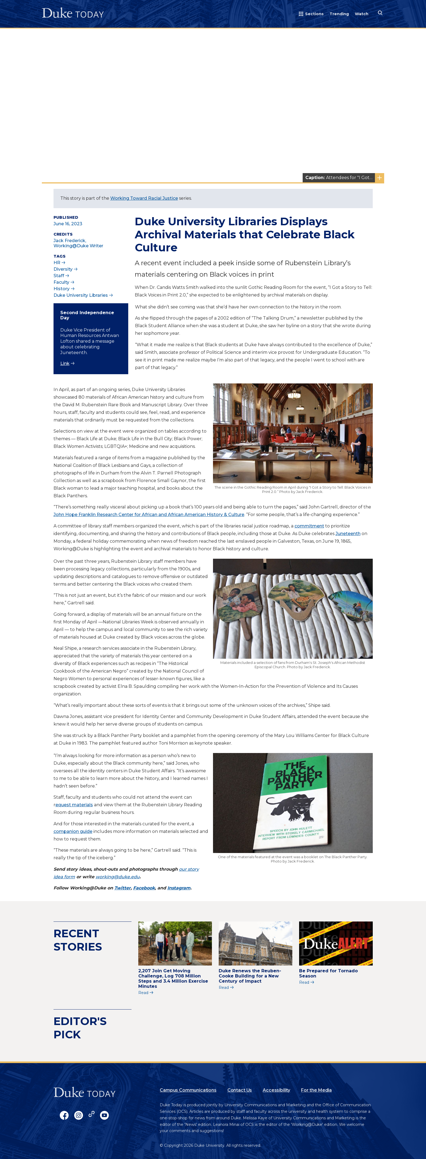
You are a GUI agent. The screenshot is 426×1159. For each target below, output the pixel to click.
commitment (309, 526)
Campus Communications (188, 1090)
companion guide (73, 831)
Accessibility (276, 1090)
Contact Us (239, 1090)
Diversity (63, 269)
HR (57, 262)
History (62, 288)
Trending (339, 13)
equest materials (74, 804)
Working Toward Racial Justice (144, 198)
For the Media (316, 1090)
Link (65, 363)
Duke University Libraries (81, 295)
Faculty (61, 282)
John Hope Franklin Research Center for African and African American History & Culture (149, 514)
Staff (59, 275)
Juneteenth (348, 533)
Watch (361, 13)
